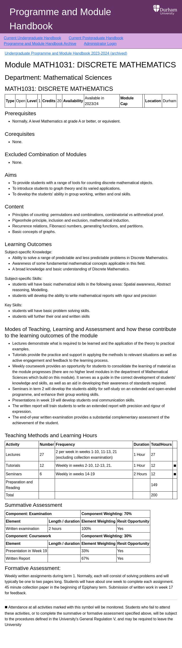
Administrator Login (100, 44)
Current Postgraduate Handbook (96, 38)
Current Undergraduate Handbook (32, 38)
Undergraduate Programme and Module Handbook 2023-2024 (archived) (66, 53)
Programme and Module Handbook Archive (40, 44)
